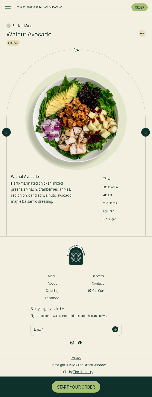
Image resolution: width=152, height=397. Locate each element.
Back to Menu (19, 25)
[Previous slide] (6, 132)
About (52, 283)
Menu (52, 275)
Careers (98, 275)
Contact (98, 283)
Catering (52, 290)
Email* (38, 329)
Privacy (76, 357)
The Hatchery (83, 371)
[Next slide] (145, 132)
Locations (52, 297)
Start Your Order (76, 387)
